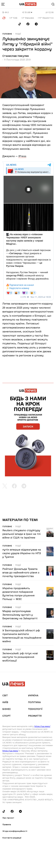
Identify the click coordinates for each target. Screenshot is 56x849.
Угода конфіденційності (14, 831)
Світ (5, 695)
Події (18, 34)
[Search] (53, 4)
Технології (35, 709)
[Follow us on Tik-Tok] (19, 24)
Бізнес (6, 709)
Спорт (6, 716)
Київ (5, 702)
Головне (7, 34)
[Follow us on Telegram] (36, 24)
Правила (6, 824)
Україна (33, 695)
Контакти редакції (11, 838)
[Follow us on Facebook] (27, 24)
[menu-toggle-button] (3, 4)
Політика (34, 702)
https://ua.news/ (42, 726)
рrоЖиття (35, 716)
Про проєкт (8, 818)
